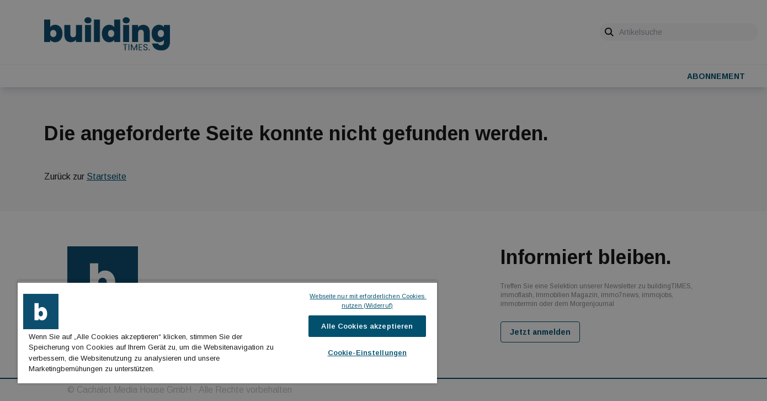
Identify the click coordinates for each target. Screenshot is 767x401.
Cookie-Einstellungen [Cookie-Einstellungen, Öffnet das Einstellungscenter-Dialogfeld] (367, 353)
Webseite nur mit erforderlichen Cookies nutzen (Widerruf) (368, 301)
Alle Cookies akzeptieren (367, 326)
